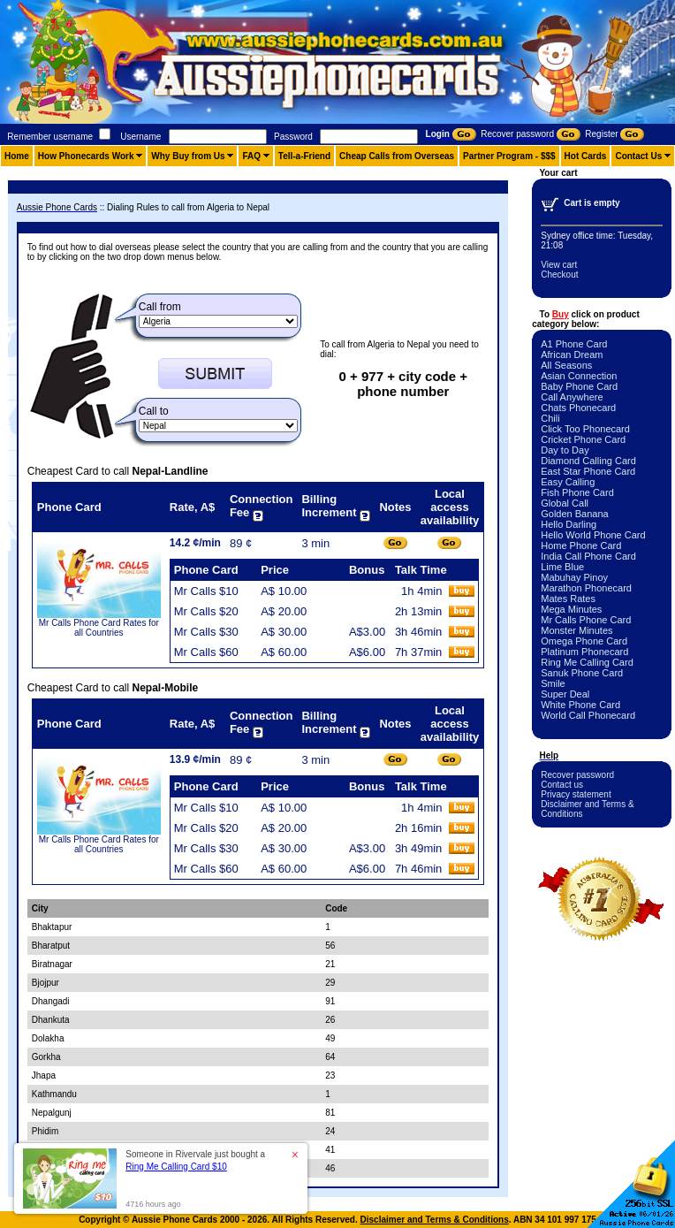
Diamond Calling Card (588, 460)
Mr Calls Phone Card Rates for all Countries (99, 627)
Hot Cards (586, 156)
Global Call (564, 503)
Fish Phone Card (577, 492)
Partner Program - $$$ (509, 156)
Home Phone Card (581, 545)
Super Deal (565, 694)
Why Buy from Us (187, 156)
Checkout (559, 274)
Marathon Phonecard (586, 588)
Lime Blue (562, 566)
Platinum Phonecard (584, 651)
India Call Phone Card (588, 556)
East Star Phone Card (588, 471)
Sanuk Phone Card (582, 672)
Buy (560, 314)
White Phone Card (580, 704)
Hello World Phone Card (593, 535)
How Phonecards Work (86, 156)
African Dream (572, 354)
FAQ (251, 156)
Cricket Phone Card (583, 439)
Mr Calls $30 (206, 631)
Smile (553, 683)
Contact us (562, 784)
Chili (550, 418)
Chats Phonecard (578, 407)
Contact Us (638, 156)
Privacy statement (576, 794)
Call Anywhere (572, 397)
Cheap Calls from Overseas (396, 156)
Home (16, 156)
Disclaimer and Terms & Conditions (434, 1219)
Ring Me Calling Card (587, 662)
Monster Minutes (576, 630)
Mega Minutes (571, 609)
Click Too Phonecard (585, 428)
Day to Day (564, 450)
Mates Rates (568, 598)
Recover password (577, 775)
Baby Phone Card (579, 386)
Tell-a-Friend (304, 156)
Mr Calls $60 (206, 652)
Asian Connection (579, 375)
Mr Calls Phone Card (586, 619)
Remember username (50, 136)
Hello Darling (568, 524)
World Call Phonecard (588, 715)
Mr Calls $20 (206, 611)
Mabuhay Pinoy (574, 577)
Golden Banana (574, 513)
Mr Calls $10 (206, 591)
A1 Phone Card (574, 344)
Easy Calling (568, 482)
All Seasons (566, 365)
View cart (559, 265)
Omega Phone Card (584, 641)
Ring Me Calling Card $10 (176, 1166)
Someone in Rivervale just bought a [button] (195, 1160)
